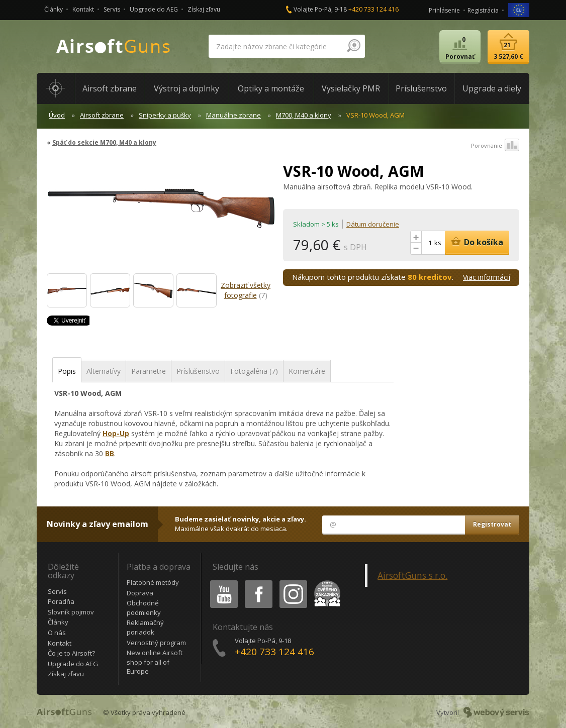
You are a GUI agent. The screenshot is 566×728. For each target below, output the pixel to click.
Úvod (57, 115)
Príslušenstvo (198, 371)
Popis (67, 371)
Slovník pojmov (71, 611)
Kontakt (83, 9)
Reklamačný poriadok (145, 627)
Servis (112, 9)
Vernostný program (156, 642)
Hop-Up (116, 433)
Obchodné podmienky (144, 607)
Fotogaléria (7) (254, 371)
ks (437, 242)
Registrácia (483, 10)
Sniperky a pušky (165, 115)
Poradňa (61, 601)
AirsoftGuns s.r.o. (412, 575)
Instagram (292, 582)
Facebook (257, 582)
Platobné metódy (153, 582)
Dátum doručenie (372, 224)
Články (53, 9)
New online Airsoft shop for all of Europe (154, 662)
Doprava (140, 592)
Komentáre (307, 371)
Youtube (221, 582)
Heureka (325, 582)
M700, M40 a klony (303, 115)
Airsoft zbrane (102, 115)
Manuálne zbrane (233, 115)
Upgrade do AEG (154, 9)
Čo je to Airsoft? (71, 653)
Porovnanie (495, 145)
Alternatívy (103, 371)
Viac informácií (486, 277)
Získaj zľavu (203, 9)
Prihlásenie (444, 10)
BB (109, 453)
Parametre (148, 371)
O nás (57, 632)
